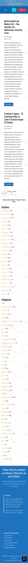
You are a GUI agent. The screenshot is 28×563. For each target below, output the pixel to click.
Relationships (5, 415)
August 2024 (5, 250)
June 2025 (4, 225)
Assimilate (4, 310)
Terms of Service (10, 545)
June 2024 (4, 258)
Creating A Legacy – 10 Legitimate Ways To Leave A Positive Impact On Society (13, 118)
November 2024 (6, 240)
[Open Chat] (24, 558)
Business (3, 318)
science (3, 441)
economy (4, 354)
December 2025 (6, 214)
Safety (3, 437)
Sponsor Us (5, 3)
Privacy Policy (13, 484)
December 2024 (6, 236)
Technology (4, 448)
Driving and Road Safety (8, 343)
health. (3, 368)
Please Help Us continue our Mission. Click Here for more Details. (14, 473)
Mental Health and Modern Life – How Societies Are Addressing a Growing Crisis (13, 26)
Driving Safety (5, 347)
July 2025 (4, 221)
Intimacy (3, 375)
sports (3, 444)
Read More (9, 104)
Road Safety (5, 423)
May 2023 (4, 294)
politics (3, 408)
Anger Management (7, 307)
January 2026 (5, 211)
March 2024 (5, 269)
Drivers (3, 332)
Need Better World (6, 397)
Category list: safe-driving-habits (10, 321)
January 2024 (5, 276)
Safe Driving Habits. (7, 433)
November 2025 (6, 218)
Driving (3, 336)
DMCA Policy (8, 538)
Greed (3, 361)
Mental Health (5, 390)
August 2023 (5, 290)
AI (2, 303)
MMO (2, 394)
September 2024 (6, 247)
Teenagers (4, 452)
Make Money (5, 383)
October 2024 (5, 243)
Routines (4, 426)
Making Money (5, 386)
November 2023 (6, 279)
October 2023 (5, 283)
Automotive (4, 314)
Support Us (22, 10)
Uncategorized (5, 459)
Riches (3, 419)
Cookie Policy (9, 540)
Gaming (3, 357)
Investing (4, 379)
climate (3, 328)
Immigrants (4, 372)
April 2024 (4, 265)
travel (3, 455)
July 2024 (4, 254)
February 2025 (5, 232)
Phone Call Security (7, 404)
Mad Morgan (9, 37)
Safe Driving (4, 430)
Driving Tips (4, 350)
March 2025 (5, 229)
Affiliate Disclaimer (10, 547)
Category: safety (6, 325)
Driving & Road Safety (7, 339)
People (3, 401)
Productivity (5, 412)
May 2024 (4, 261)
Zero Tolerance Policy (11, 543)
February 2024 (5, 272)
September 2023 (6, 287)
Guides (3, 365)
